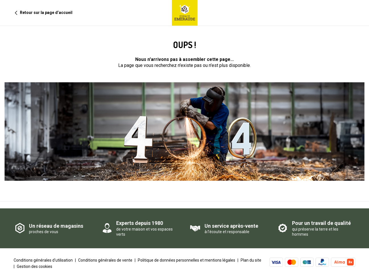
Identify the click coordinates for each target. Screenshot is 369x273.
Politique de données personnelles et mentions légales (186, 255)
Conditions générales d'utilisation (43, 255)
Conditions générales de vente (105, 255)
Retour (41, 12)
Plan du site (251, 255)
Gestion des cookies (34, 261)
